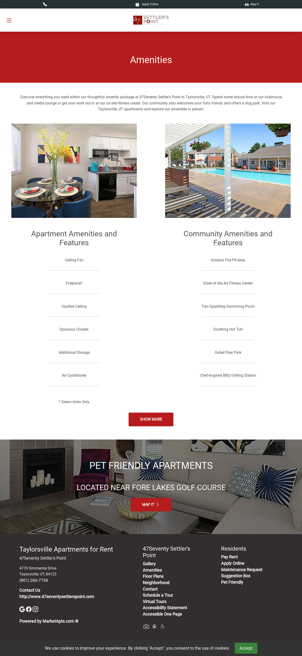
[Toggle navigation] (9, 20)
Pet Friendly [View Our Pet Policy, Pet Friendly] (232, 582)
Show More (151, 419)
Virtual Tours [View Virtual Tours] (154, 601)
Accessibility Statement (165, 607)
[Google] (22, 609)
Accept (246, 648)
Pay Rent (229, 557)
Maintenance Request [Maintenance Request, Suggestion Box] (241, 569)
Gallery (149, 563)
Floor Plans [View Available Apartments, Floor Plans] (153, 576)
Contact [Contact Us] (150, 589)
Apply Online (146, 4)
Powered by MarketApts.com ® (48, 621)
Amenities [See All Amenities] (152, 570)
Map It (252, 4)
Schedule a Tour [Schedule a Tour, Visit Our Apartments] (158, 595)
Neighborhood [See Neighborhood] (156, 582)
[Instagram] (35, 609)
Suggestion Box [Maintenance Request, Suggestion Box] (235, 576)
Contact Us (29, 590)
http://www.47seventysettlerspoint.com (56, 596)
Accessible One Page (162, 614)
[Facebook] (29, 609)
